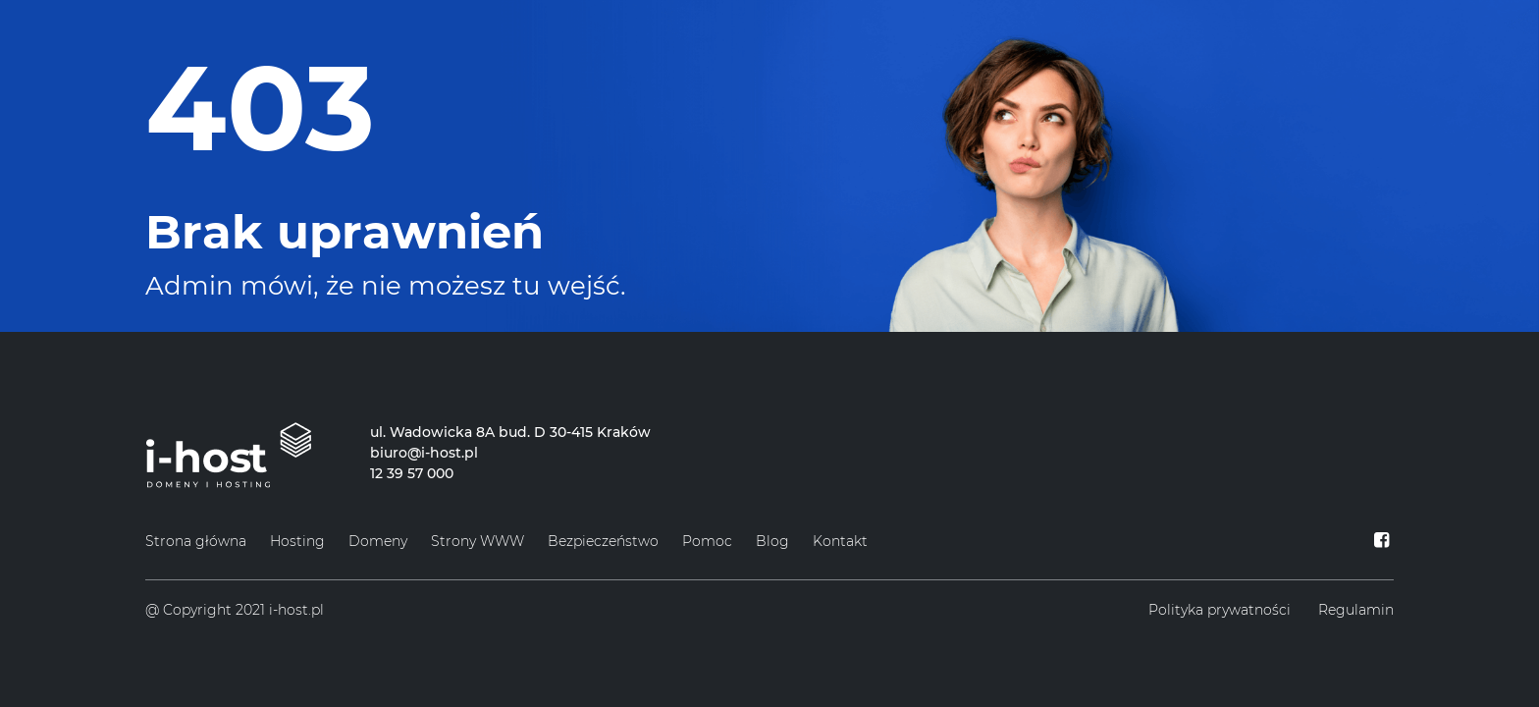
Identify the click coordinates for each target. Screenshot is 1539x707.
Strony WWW (477, 541)
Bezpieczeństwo (603, 541)
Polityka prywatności (1219, 610)
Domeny (377, 541)
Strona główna (195, 541)
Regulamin (1356, 610)
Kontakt (840, 541)
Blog (772, 541)
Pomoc (707, 541)
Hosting (297, 541)
